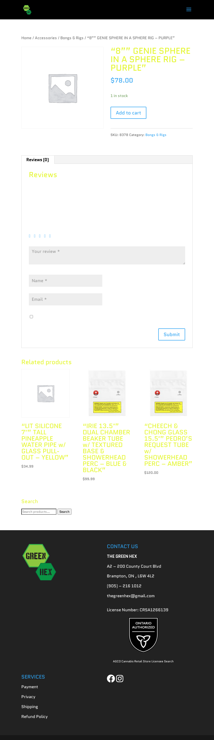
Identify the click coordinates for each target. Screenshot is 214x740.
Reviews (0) (37, 160)
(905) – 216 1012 (124, 586)
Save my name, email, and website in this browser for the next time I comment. (109, 317)
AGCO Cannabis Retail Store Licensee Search (143, 661)
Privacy (28, 697)
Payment (29, 687)
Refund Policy (34, 716)
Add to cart (128, 112)
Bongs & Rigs (72, 38)
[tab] (38, 160)
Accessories (46, 38)
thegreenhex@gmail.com (131, 596)
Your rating (41, 229)
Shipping (29, 707)
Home (26, 38)
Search (64, 511)
